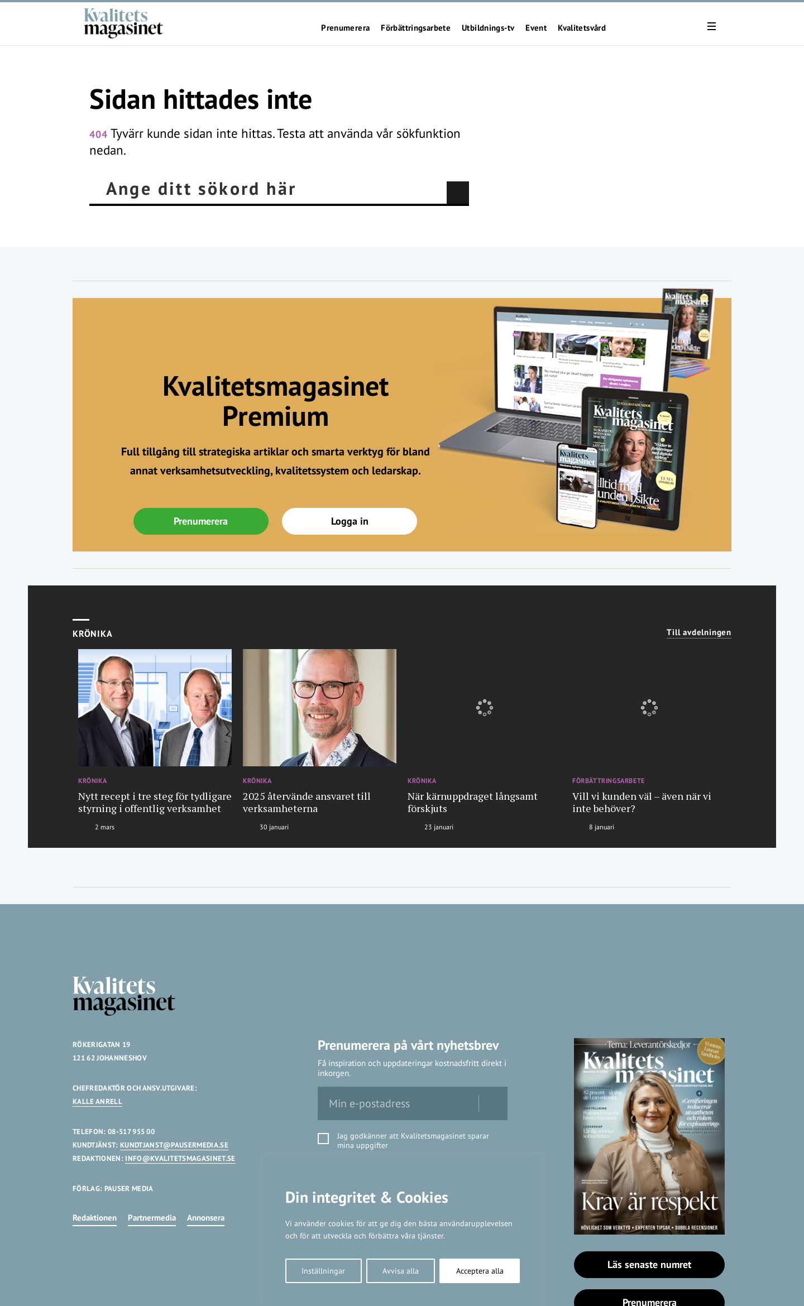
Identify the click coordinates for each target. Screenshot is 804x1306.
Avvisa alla (400, 1271)
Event (536, 28)
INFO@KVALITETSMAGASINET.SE (180, 1158)
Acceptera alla (480, 1271)
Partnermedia (152, 1217)
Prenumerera (345, 28)
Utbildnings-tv (488, 28)
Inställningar (323, 1271)
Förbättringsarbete (416, 28)
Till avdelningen (699, 632)
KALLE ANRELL (97, 1101)
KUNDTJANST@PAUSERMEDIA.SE (174, 1145)
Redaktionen (95, 1217)
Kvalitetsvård (582, 28)
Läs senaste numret (649, 1264)
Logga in (349, 521)
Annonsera (205, 1217)
